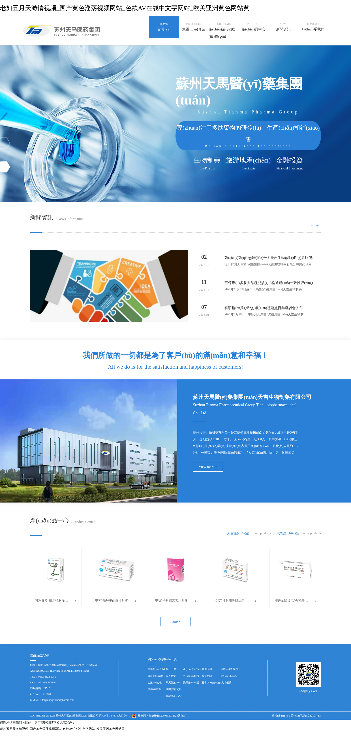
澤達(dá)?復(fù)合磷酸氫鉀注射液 (291, 605)
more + (175, 627)
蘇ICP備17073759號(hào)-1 (114, 721)
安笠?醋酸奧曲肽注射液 (112, 604)
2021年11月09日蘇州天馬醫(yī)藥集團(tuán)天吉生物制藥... (265, 290)
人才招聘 (226, 688)
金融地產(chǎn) (174, 701)
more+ (315, 226)
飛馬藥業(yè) (173, 688)
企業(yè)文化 (155, 688)
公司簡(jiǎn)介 (155, 681)
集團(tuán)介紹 (156, 674)
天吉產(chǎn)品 (191, 681)
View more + (208, 469)
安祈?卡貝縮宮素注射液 (171, 604)
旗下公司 (171, 674)
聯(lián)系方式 (229, 681)
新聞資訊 (207, 674)
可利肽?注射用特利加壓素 (52, 605)
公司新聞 (207, 681)
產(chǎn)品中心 (192, 674)
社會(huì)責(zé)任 (211, 688)
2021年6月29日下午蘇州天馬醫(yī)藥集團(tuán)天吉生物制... (265, 315)
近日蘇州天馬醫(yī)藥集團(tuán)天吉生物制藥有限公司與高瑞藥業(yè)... (271, 265)
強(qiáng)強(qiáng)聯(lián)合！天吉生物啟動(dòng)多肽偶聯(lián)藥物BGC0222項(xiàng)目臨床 (270, 258)
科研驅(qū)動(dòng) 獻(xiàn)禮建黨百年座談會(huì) (264, 309)
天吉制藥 (171, 681)
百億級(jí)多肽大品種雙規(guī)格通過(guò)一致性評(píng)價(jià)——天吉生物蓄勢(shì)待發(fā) (271, 284)
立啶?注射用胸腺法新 (230, 604)
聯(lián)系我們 (229, 674)
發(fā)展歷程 (154, 695)
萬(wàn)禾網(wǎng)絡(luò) (306, 721)
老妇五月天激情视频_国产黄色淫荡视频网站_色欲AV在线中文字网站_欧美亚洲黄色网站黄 (125, 7)
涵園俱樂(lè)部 (174, 695)
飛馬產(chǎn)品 (191, 688)
